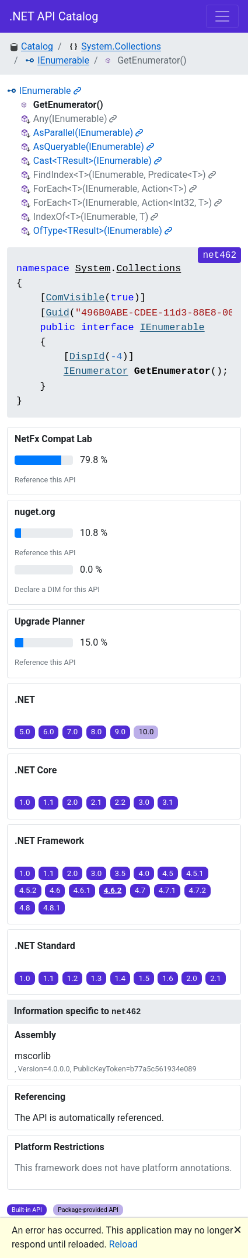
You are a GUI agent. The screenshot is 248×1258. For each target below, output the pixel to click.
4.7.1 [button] (167, 890)
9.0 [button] (120, 731)
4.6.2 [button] (113, 890)
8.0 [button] (96, 731)
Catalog (37, 46)
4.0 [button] (143, 873)
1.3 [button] (96, 978)
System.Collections (121, 46)
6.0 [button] (48, 731)
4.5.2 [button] (28, 890)
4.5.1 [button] (195, 873)
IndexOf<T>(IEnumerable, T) (95, 216)
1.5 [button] (143, 978)
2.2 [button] (120, 802)
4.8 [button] (24, 907)
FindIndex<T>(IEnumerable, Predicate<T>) (124, 174)
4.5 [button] (167, 873)
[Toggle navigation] (222, 16)
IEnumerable (63, 60)
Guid (57, 312)
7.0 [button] (72, 731)
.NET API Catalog (54, 16)
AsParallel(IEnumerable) (88, 132)
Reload (123, 1244)
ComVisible (75, 297)
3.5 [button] (120, 873)
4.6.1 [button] (82, 890)
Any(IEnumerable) (75, 118)
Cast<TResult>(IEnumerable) (97, 160)
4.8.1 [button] (52, 907)
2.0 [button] (72, 802)
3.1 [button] (167, 802)
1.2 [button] (72, 978)
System (92, 268)
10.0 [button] (145, 731)
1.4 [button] (120, 978)
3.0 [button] (143, 802)
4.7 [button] (140, 890)
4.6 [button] (55, 890)
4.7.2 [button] (198, 890)
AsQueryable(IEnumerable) (93, 146)
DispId (86, 356)
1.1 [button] (48, 802)
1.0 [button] (24, 802)
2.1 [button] (96, 802)
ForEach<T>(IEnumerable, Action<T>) (115, 188)
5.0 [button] (24, 731)
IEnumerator (96, 371)
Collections (148, 268)
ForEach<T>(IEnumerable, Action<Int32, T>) (127, 202)
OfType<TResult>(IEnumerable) (102, 230)
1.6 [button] (167, 978)
